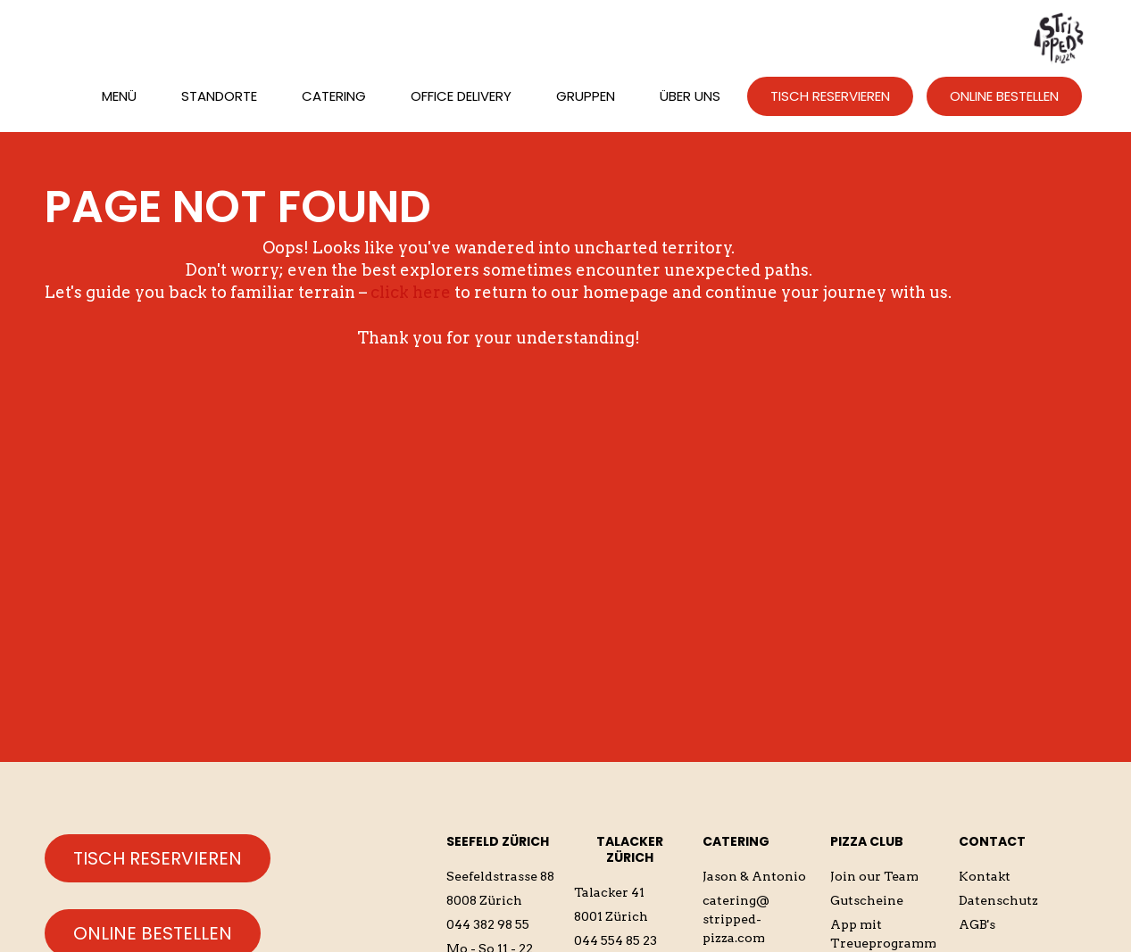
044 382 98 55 (487, 924)
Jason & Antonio (754, 876)
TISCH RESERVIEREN (830, 96)
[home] (1059, 37)
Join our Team (874, 876)
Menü (119, 96)
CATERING (334, 96)
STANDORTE (219, 96)
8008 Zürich (484, 900)
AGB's (977, 924)
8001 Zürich (611, 916)
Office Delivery (461, 96)
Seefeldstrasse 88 (500, 876)
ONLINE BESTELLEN (1004, 96)
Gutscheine (866, 900)
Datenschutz (998, 900)
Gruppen (585, 96)
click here (410, 292)
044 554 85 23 (615, 940)
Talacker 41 (609, 892)
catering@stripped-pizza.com (736, 919)
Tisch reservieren (157, 858)
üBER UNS (690, 96)
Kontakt (984, 876)
